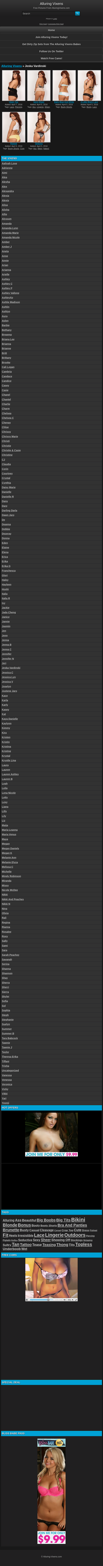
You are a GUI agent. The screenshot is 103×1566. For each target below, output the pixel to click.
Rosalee (6, 932)
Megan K (7, 853)
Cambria (7, 371)
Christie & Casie (11, 450)
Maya (5, 839)
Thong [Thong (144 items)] (62, 1244)
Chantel (6, 399)
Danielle (6, 492)
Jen (4, 631)
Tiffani (5, 1061)
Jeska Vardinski (11, 668)
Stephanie (8, 1019)
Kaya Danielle (10, 719)
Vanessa (7, 1075)
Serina (5, 964)
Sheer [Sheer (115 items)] (46, 1240)
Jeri (4, 663)
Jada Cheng (9, 612)
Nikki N (6, 904)
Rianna (6, 927)
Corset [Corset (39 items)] (57, 1230)
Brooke (6, 362)
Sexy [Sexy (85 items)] (36, 1240)
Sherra (6, 982)
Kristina (6, 746)
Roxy (5, 936)
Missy (5, 885)
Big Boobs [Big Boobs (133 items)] (46, 1220)
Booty (89, 107)
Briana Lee (8, 339)
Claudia (6, 464)
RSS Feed (43, 24)
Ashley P (7, 288)
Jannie (6, 621)
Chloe (5, 427)
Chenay (6, 422)
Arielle (5, 274)
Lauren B (7, 779)
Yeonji (5, 1103)
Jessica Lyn (9, 677)
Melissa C (7, 867)
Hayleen (6, 584)
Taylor (5, 1052)
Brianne (6, 348)
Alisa (5, 205)
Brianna (6, 344)
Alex (4, 186)
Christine (7, 455)
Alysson (6, 219)
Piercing (18, 107)
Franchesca (9, 570)
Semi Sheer (38, 102)
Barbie (6, 325)
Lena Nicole (9, 793)
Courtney (7, 473)
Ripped (13, 143)
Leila (5, 788)
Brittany (6, 358)
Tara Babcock (10, 1038)
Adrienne (7, 168)
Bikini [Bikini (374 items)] (78, 1219)
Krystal (6, 756)
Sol (4, 1006)
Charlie (6, 404)
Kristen (6, 737)
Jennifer (6, 654)
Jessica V (7, 681)
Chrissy (6, 432)
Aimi (4, 173)
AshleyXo (7, 297)
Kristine (6, 751)
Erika (5, 561)
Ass (34, 107)
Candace (7, 376)
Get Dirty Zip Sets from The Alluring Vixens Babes (51, 44)
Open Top (13, 102)
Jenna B (6, 644)
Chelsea (6, 413)
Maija (5, 825)
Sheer (47, 107)
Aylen (5, 321)
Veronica (7, 1084)
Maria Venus (9, 834)
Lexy (5, 802)
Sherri (5, 987)
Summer (7, 1029)
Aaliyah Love (9, 163)
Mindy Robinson (11, 876)
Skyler (5, 996)
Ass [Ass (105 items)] (18, 1220)
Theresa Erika (10, 1056)
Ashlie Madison (11, 302)
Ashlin (5, 307)
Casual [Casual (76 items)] (34, 1230)
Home (51, 30)
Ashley (6, 279)
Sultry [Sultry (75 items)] (7, 1245)
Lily (4, 816)
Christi (6, 441)
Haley (5, 580)
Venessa (7, 1080)
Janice (6, 617)
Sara (4, 950)
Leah (5, 783)
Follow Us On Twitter (51, 51)
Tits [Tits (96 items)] (72, 1245)
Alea (4, 177)
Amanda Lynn (10, 228)
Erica (5, 557)
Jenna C (6, 649)
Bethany (7, 330)
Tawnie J (7, 1047)
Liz (3, 820)
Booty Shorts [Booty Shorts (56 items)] (48, 1225)
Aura (5, 316)
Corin (5, 469)
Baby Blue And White (64, 102)
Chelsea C (8, 418)
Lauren (6, 770)
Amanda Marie (10, 233)
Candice (6, 381)
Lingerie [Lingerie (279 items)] (54, 1235)
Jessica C (7, 672)
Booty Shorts (66, 107)
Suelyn (6, 1024)
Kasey (5, 709)
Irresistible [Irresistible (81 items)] (25, 1235)
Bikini (40, 148)
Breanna (7, 334)
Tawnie (6, 1043)
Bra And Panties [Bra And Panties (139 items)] (72, 1225)
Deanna (6, 524)
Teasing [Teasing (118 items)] (49, 1245)
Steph (5, 1015)
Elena (5, 552)
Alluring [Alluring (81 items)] (8, 1220)
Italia (5, 594)
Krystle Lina (9, 760)
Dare (4, 506)
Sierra (5, 992)
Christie (6, 446)
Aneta (5, 251)
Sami (5, 945)
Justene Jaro (9, 691)
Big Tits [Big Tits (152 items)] (63, 1220)
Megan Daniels (10, 848)
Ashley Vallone (10, 293)
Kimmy (6, 728)
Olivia (5, 913)
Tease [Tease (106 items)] (37, 1245)
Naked (46, 148)
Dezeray (6, 533)
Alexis (5, 200)
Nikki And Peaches (13, 899)
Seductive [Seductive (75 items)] (25, 1240)
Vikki (5, 1093)
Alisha (5, 210)
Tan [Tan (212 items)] (16, 1244)
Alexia (5, 196)
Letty (5, 797)
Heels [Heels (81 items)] (13, 1235)
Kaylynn (6, 723)
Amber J (7, 247)
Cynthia (6, 483)
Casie (5, 390)
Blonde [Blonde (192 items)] (10, 1225)
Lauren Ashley (10, 774)
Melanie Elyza (10, 862)
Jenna (5, 640)
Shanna (6, 969)
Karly (5, 705)
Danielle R (8, 496)
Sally (5, 941)
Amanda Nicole (11, 237)
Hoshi (5, 589)
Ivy (3, 603)
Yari (4, 1098)
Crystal (6, 478)
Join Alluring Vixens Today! (52, 37)
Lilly (4, 811)
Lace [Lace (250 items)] (39, 1235)
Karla (5, 700)
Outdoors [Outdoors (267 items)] (75, 1235)
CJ (3, 459)
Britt (4, 353)
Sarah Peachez (10, 955)
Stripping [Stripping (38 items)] (87, 1240)
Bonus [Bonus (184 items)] (24, 1225)
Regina (6, 922)
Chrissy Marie (10, 436)
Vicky (5, 1089)
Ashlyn (6, 311)
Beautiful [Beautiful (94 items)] (29, 1220)
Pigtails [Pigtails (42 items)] (7, 1240)
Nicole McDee (10, 890)
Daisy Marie (9, 487)
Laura (5, 765)
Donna (6, 538)
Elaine (5, 547)
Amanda (7, 223)
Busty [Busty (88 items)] (24, 1230)
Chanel (6, 395)
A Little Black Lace (89, 102)
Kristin (6, 742)
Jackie (5, 607)
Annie (5, 260)
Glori (5, 575)
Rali (4, 918)
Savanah (7, 959)
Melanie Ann (9, 857)
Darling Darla (9, 510)
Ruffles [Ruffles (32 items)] (14, 1240)
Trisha (5, 1066)
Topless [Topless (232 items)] (83, 1244)
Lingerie (40, 107)
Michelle (7, 871)
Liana (5, 807)
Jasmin (6, 626)
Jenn (5, 635)
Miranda (6, 881)
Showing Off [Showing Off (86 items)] (60, 1240)
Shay (5, 978)
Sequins (39, 143)
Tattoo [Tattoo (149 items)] (26, 1244)
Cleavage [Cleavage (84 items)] (47, 1230)
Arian (5, 265)
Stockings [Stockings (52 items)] (77, 1240)
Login (55, 19)
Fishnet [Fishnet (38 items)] (93, 1230)
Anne (5, 256)
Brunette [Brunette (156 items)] (11, 1230)
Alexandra (8, 191)
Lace (12, 107)
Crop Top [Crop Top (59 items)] (67, 1230)
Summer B (8, 1033)
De (3, 520)
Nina (4, 908)
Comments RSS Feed (56, 24)
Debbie (6, 529)
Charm (6, 408)
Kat (4, 714)
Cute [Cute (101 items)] (78, 1230)
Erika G (6, 566)
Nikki (5, 894)
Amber (6, 242)
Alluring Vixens (11, 66)
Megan (6, 844)
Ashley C (7, 284)
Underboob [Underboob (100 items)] (12, 1249)
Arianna (6, 270)
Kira (4, 733)
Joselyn (6, 686)
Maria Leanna (10, 830)
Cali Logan (8, 367)
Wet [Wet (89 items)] (24, 1249)
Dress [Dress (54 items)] (85, 1230)
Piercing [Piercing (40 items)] (90, 1236)
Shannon (7, 973)
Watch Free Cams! (51, 58)
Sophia (6, 1010)
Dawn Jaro (8, 515)
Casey (5, 385)
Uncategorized (10, 1070)
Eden (5, 543)
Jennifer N (8, 659)
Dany (5, 501)
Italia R (6, 598)
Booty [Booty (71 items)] (36, 1225)
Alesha (6, 182)
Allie (4, 214)
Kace (5, 696)
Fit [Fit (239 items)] (5, 1235)
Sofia (5, 1001)
